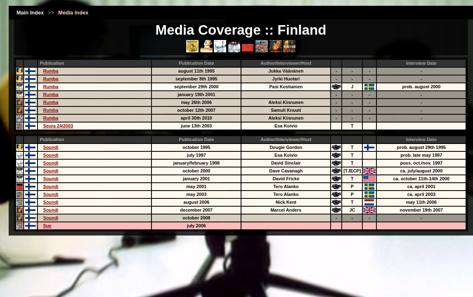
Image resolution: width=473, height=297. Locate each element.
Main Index (30, 12)
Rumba (50, 70)
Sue (47, 225)
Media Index (73, 12)
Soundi (50, 147)
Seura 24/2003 (58, 125)
